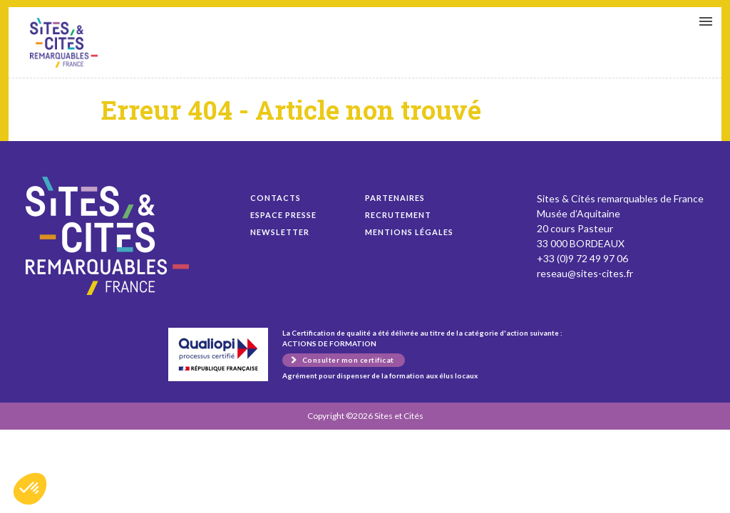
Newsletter (279, 232)
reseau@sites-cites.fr (585, 273)
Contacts (275, 197)
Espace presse (283, 214)
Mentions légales (409, 232)
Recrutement (398, 214)
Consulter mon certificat (348, 360)
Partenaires (395, 197)
